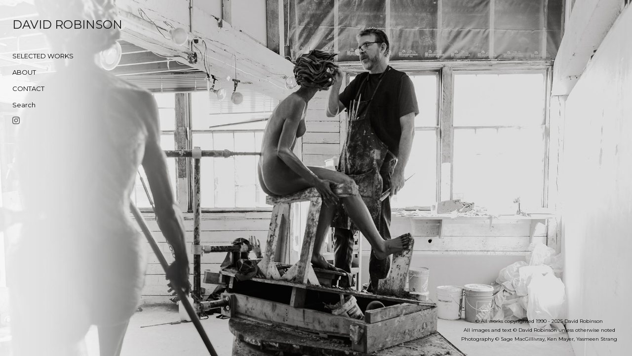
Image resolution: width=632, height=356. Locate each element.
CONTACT (28, 88)
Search (24, 105)
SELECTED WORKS (43, 56)
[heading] (37, 24)
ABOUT (24, 72)
